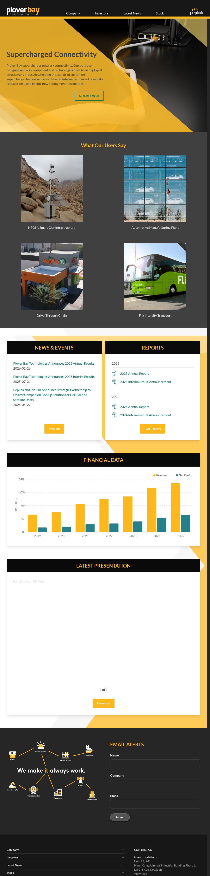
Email (114, 796)
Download (103, 703)
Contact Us (143, 849)
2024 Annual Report (134, 407)
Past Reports (152, 428)
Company (73, 13)
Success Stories (89, 95)
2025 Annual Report (134, 373)
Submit (120, 817)
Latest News (132, 13)
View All (54, 428)
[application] (103, 506)
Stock (160, 13)
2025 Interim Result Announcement (145, 382)
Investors (101, 13)
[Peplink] (196, 11)
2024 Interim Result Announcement (145, 415)
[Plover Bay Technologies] (23, 11)
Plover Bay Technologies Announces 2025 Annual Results (53, 363)
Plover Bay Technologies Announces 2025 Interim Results (54, 376)
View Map (140, 873)
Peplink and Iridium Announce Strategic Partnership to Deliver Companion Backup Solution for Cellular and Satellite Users (52, 395)
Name (114, 755)
